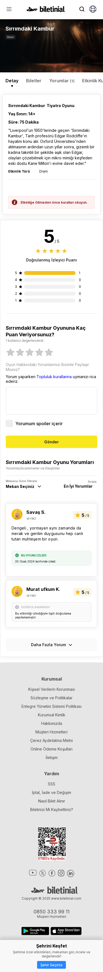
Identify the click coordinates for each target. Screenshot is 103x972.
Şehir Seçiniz (51, 965)
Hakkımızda (51, 723)
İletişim (52, 757)
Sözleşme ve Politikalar (51, 697)
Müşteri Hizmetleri (51, 732)
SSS (51, 784)
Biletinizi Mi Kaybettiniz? (51, 809)
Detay (11, 80)
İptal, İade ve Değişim (51, 792)
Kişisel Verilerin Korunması (51, 689)
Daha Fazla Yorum (51, 644)
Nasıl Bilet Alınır (51, 801)
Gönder (51, 441)
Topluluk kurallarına (54, 376)
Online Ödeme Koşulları (51, 749)
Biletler (33, 80)
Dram (10, 37)
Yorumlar (61, 80)
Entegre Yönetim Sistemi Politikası (51, 706)
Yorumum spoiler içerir (34, 423)
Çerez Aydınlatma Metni (51, 740)
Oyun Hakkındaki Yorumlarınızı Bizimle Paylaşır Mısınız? (47, 367)
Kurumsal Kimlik (51, 714)
